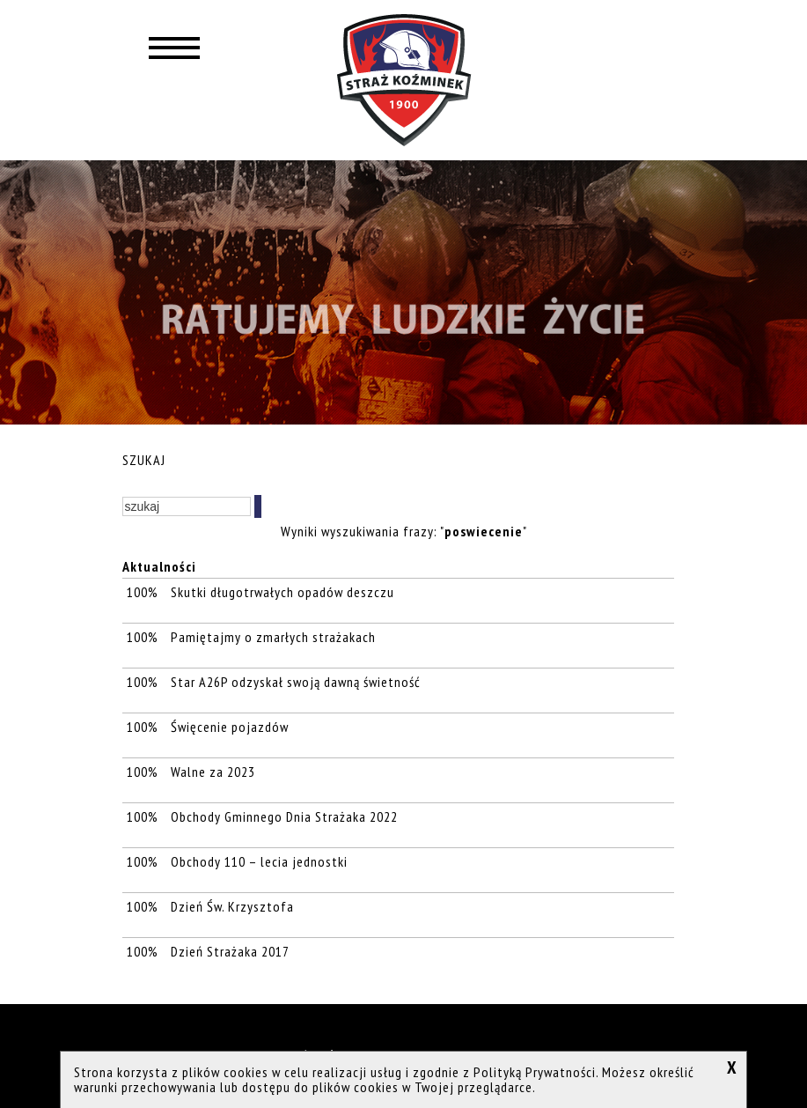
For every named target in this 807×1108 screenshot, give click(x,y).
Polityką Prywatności (534, 1072)
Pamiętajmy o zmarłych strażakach (273, 637)
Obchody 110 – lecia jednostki (259, 861)
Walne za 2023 (213, 771)
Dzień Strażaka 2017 (230, 951)
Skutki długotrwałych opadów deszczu (282, 592)
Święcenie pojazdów (230, 726)
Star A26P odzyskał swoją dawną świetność (296, 682)
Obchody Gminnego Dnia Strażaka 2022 (284, 816)
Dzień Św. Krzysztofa (232, 906)
